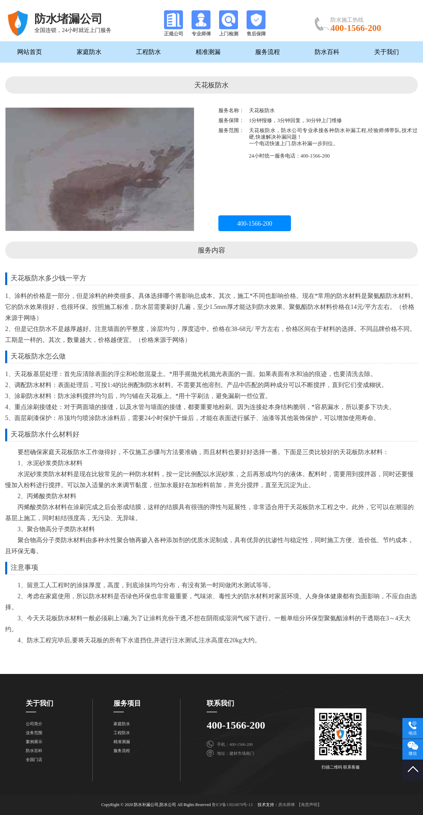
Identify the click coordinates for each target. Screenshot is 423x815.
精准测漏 (208, 52)
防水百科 (327, 52)
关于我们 (386, 52)
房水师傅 (286, 804)
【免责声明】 (309, 804)
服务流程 (267, 52)
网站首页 (29, 52)
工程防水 (148, 52)
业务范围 (34, 732)
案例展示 (34, 741)
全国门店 (34, 759)
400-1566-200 (254, 223)
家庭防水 (89, 52)
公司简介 (34, 723)
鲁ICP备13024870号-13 (232, 804)
